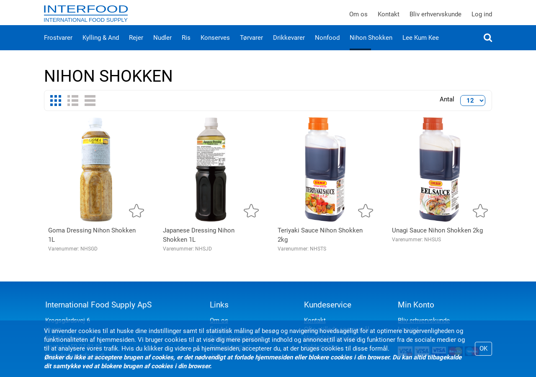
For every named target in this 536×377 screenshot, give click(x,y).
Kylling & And (100, 46)
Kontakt (388, 18)
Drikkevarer (289, 46)
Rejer (136, 46)
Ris (186, 46)
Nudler (162, 46)
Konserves (215, 46)
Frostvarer (58, 46)
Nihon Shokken (371, 46)
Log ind (482, 18)
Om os (358, 18)
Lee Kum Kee (420, 46)
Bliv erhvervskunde (435, 18)
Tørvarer (251, 46)
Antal (447, 107)
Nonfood (327, 46)
